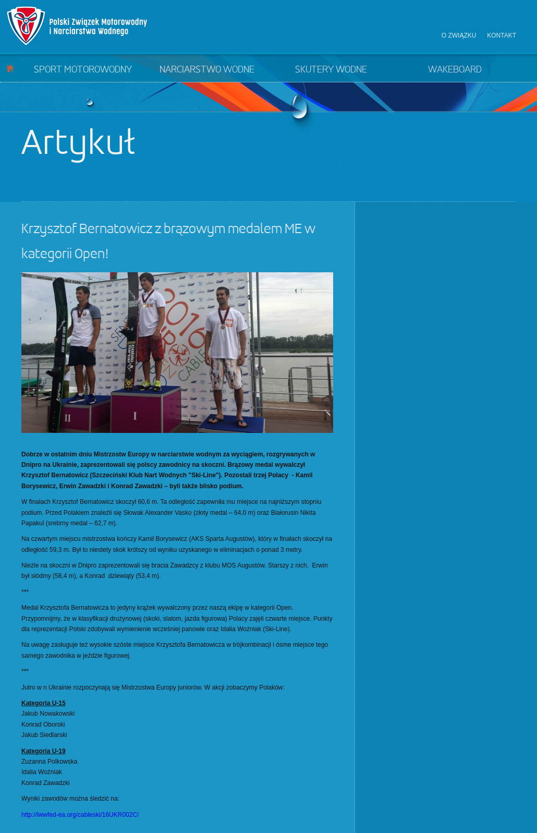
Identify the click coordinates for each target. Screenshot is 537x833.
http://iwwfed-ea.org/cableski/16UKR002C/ (80, 814)
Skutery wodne (331, 70)
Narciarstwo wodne (207, 70)
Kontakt (501, 35)
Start (10, 68)
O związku (459, 35)
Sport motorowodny (83, 70)
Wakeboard (455, 70)
